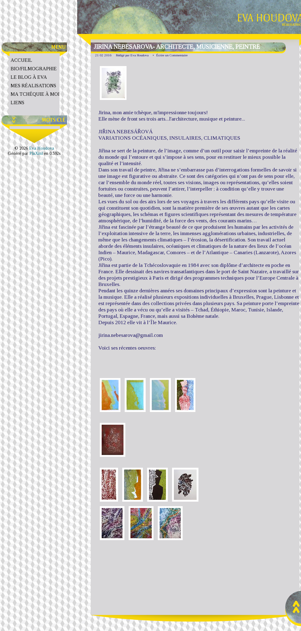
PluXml (36, 153)
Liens (17, 102)
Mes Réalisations (33, 85)
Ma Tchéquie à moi (35, 94)
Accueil (21, 60)
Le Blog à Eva (29, 77)
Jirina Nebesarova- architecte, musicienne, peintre (177, 46)
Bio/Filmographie (34, 68)
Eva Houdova (41, 148)
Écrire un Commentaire (172, 55)
